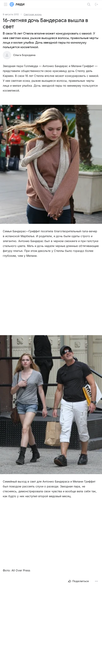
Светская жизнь (33, 14)
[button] (51, 165)
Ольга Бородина (24, 55)
